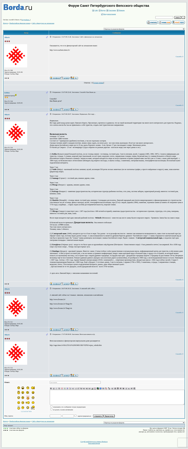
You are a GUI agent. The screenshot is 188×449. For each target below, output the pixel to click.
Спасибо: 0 (179, 56)
